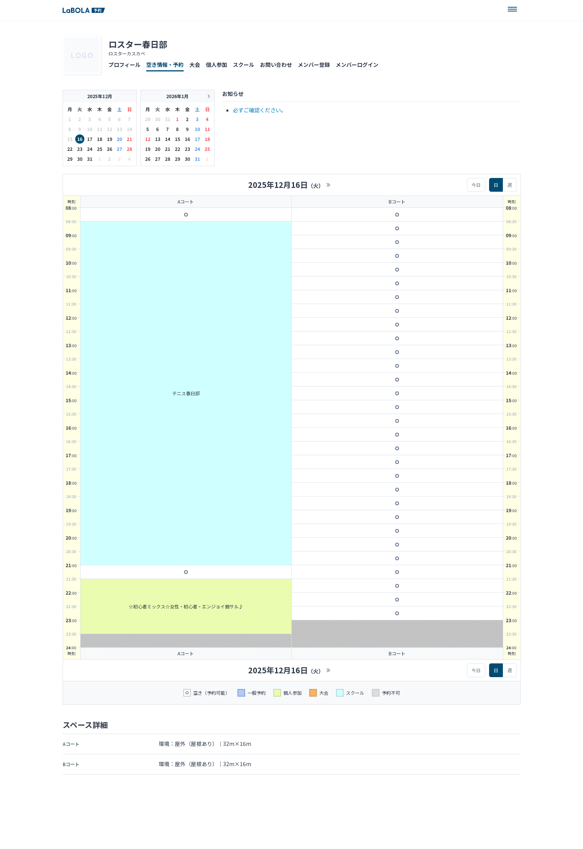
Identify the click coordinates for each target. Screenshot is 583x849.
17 (89, 139)
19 (109, 139)
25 (99, 149)
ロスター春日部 (137, 44)
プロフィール (124, 64)
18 (99, 139)
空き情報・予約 (165, 64)
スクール (243, 64)
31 (89, 158)
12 (147, 139)
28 (129, 149)
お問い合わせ (276, 64)
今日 (476, 184)
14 (167, 139)
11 (207, 129)
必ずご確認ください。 (259, 110)
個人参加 (216, 64)
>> (328, 185)
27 (119, 149)
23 (79, 149)
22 (70, 149)
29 (70, 158)
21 (129, 139)
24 (89, 149)
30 (79, 158)
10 (197, 129)
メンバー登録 (314, 64)
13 (157, 139)
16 (79, 139)
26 (109, 149)
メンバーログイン (357, 64)
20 (119, 139)
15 (177, 139)
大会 (194, 64)
